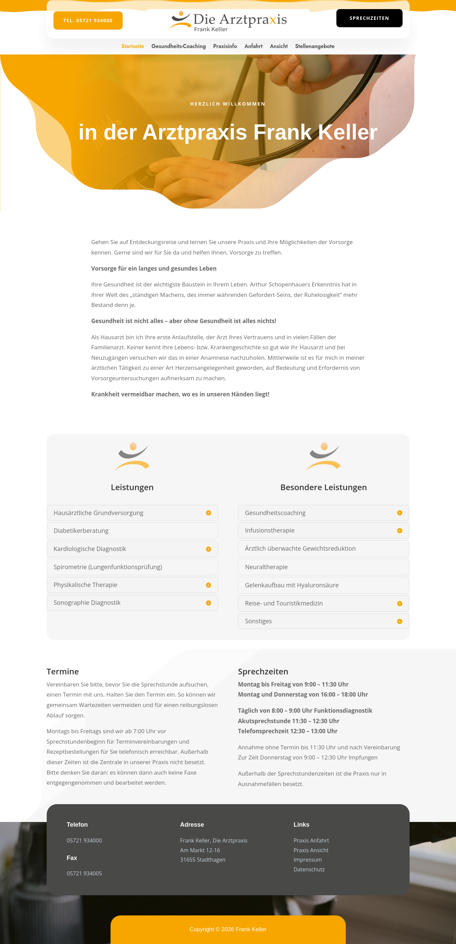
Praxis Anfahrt (311, 840)
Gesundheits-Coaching (179, 46)
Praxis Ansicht (311, 850)
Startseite (132, 46)
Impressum (308, 859)
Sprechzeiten (369, 18)
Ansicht (279, 46)
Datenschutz (309, 869)
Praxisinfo (225, 46)
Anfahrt (253, 46)
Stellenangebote (314, 46)
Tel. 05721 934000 (88, 20)
